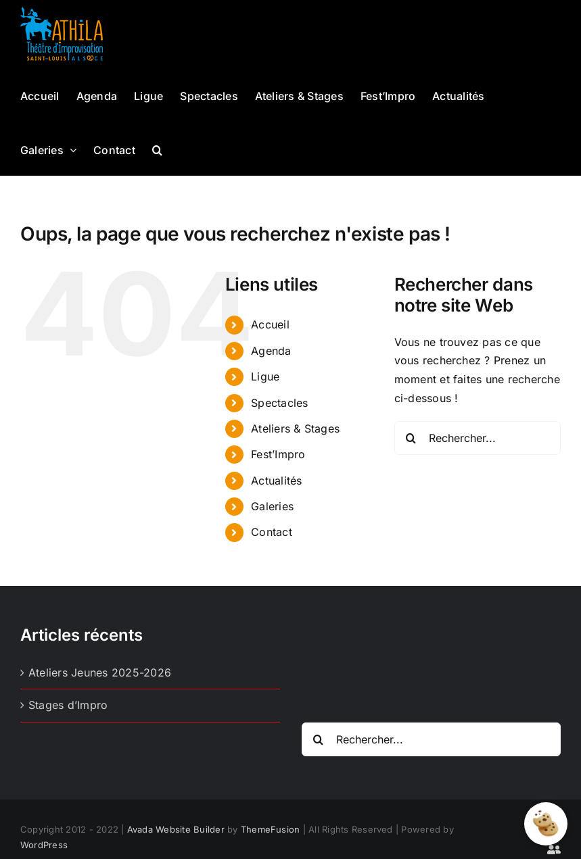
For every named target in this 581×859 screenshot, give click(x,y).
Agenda (271, 351)
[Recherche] (411, 438)
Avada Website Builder (176, 829)
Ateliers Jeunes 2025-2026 (99, 672)
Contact (271, 532)
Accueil (270, 324)
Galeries (272, 506)
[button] (157, 149)
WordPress (44, 844)
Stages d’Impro (68, 705)
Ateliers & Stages (295, 428)
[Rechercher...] (477, 438)
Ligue (265, 376)
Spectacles (279, 403)
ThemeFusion (270, 829)
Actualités (276, 480)
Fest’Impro (278, 454)
